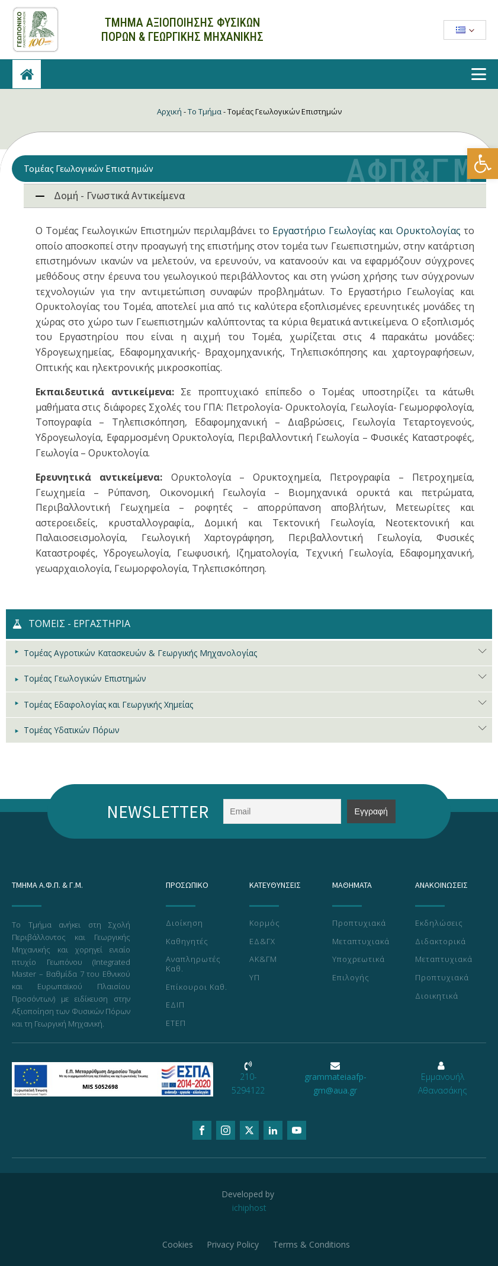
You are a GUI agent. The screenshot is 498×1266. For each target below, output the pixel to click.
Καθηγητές (187, 942)
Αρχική (169, 111)
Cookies (177, 1244)
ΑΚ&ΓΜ (263, 959)
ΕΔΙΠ (175, 1005)
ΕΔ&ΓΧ (262, 942)
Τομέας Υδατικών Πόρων (72, 730)
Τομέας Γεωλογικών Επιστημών (85, 678)
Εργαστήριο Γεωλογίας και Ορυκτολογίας (366, 230)
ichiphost (249, 1207)
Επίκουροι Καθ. (196, 987)
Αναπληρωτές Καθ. (193, 964)
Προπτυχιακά (359, 923)
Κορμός (264, 923)
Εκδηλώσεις (439, 923)
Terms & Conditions (312, 1244)
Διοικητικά (436, 996)
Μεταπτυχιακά (361, 942)
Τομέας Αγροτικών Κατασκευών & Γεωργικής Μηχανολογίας (140, 652)
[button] (482, 163)
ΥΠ (254, 978)
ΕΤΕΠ (176, 1023)
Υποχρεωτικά (358, 959)
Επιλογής (351, 978)
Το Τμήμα (204, 111)
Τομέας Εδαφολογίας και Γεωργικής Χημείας (108, 704)
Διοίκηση (184, 923)
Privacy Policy (233, 1244)
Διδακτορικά (440, 942)
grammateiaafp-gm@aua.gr (335, 1083)
